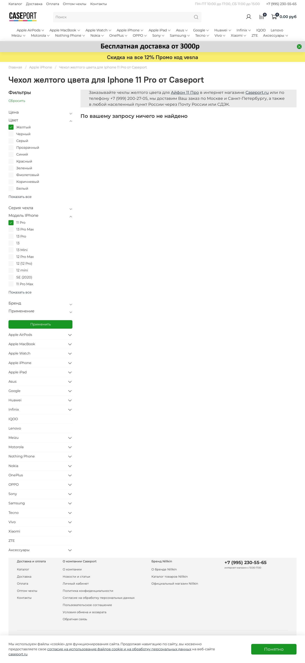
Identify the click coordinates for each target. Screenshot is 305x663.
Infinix (244, 30)
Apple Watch (99, 30)
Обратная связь (75, 619)
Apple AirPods (30, 30)
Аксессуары (275, 35)
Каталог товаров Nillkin (169, 576)
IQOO (261, 30)
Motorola (40, 35)
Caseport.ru (257, 92)
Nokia (97, 35)
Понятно (274, 649)
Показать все (20, 197)
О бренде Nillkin (164, 569)
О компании (72, 569)
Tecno (202, 35)
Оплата (52, 4)
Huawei (222, 30)
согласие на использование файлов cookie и (87, 649)
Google (201, 30)
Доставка (34, 4)
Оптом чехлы (74, 4)
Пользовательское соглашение (87, 605)
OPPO (140, 35)
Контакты (98, 4)
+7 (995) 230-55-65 (281, 4)
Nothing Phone (70, 35)
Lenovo (277, 30)
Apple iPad (160, 30)
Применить (40, 324)
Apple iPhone (130, 30)
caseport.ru (18, 654)
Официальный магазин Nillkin (174, 583)
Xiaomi (239, 35)
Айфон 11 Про (185, 92)
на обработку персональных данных (159, 649)
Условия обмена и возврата (84, 612)
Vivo (220, 35)
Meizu (18, 35)
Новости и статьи (76, 576)
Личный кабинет (76, 583)
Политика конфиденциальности (88, 591)
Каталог (15, 4)
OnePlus (118, 35)
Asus (182, 30)
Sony (158, 35)
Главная (15, 67)
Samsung (180, 35)
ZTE (255, 35)
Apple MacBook (65, 30)
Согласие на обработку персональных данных (98, 598)
